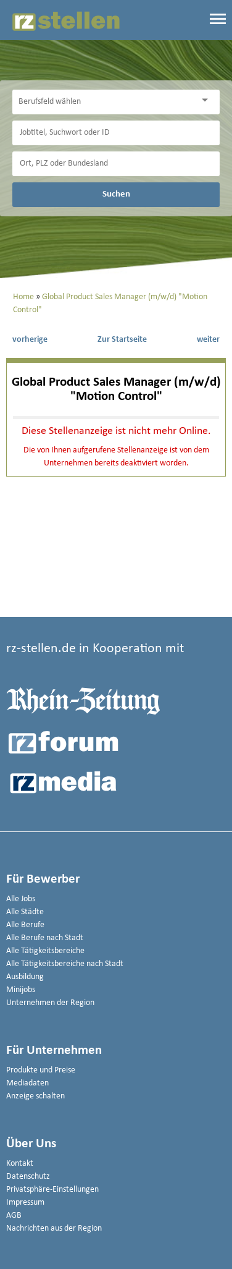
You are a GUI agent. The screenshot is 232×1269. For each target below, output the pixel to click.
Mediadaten (27, 1083)
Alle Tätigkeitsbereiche (45, 951)
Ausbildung (25, 977)
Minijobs (20, 990)
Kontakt (19, 1163)
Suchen (116, 194)
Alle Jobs (20, 899)
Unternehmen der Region (50, 1003)
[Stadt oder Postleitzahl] (116, 163)
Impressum (25, 1202)
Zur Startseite (122, 339)
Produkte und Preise (40, 1070)
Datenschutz (28, 1176)
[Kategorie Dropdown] (207, 100)
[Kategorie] (103, 102)
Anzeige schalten (35, 1096)
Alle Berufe (25, 925)
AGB (14, 1215)
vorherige (30, 339)
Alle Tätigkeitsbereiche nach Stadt (64, 964)
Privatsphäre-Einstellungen (52, 1189)
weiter (208, 339)
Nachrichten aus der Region (54, 1228)
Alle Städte (25, 912)
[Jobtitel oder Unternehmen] (116, 133)
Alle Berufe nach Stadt (44, 938)
